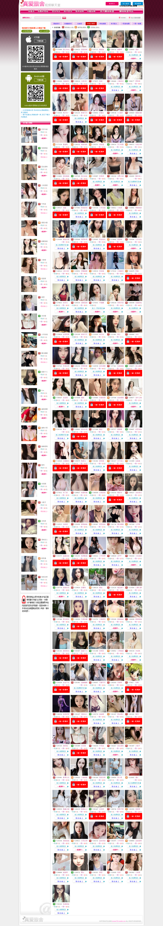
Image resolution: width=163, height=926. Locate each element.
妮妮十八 (44, 372)
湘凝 (64, 208)
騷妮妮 (101, 49)
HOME (123, 18)
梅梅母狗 (44, 446)
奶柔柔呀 (66, 714)
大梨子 (43, 502)
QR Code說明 (44, 31)
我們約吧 (84, 239)
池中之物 (138, 398)
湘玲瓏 (65, 746)
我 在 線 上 (115, 90)
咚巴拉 (101, 334)
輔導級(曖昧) (82, 27)
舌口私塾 (120, 144)
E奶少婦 (66, 271)
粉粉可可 (84, 334)
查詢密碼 (138, 4)
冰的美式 (138, 493)
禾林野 (119, 682)
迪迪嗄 (101, 714)
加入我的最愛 (136, 18)
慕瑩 (42, 297)
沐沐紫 (43, 316)
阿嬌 (137, 271)
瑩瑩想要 (84, 366)
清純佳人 (44, 540)
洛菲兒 (65, 303)
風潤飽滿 (84, 556)
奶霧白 (101, 113)
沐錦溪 (65, 524)
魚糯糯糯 (120, 366)
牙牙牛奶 (44, 129)
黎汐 (64, 429)
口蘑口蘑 (138, 587)
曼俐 (100, 81)
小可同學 (102, 556)
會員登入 (112, 4)
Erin (42, 390)
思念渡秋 (44, 167)
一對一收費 (137, 24)
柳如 (100, 587)
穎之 (118, 334)
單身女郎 (66, 366)
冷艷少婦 (120, 176)
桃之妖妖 (84, 176)
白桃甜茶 (102, 493)
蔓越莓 (65, 144)
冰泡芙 (43, 521)
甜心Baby (66, 49)
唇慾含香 (66, 239)
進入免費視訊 (133, 55)
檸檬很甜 (138, 208)
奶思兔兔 (138, 429)
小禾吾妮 (102, 208)
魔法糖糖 (44, 353)
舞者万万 (84, 113)
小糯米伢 (120, 81)
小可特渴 (44, 334)
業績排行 (56, 24)
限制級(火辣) (69, 27)
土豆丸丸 (138, 239)
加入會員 (126, 4)
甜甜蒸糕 (84, 49)
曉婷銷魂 (138, 619)
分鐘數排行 (68, 24)
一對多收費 (126, 24)
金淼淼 (137, 461)
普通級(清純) (94, 27)
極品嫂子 (120, 587)
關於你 (119, 493)
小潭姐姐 (120, 651)
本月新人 (114, 24)
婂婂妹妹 (120, 619)
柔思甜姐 (102, 524)
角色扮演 (84, 208)
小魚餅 (119, 208)
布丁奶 (65, 493)
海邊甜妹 (44, 148)
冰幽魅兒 (66, 461)
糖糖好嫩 (138, 113)
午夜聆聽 (84, 619)
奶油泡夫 (102, 239)
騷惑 (100, 429)
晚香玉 (83, 461)
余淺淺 (43, 484)
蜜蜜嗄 (119, 429)
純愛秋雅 (84, 493)
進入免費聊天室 (133, 182)
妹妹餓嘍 (120, 398)
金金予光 (66, 682)
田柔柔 (101, 176)
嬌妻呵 (119, 49)
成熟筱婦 (84, 303)
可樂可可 (102, 682)
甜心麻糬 (138, 366)
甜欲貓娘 (66, 176)
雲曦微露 (84, 271)
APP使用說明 (26, 31)
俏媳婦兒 (66, 81)
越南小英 (44, 428)
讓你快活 (66, 651)
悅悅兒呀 (44, 577)
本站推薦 (102, 24)
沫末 (137, 334)
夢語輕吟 (66, 619)
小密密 (43, 260)
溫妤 (137, 49)
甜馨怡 (83, 587)
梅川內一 (66, 113)
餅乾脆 (43, 558)
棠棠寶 (65, 398)
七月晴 (137, 524)
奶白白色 (84, 429)
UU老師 (120, 113)
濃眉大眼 (44, 223)
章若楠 (101, 271)
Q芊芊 (119, 556)
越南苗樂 (44, 409)
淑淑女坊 (66, 587)
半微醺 (101, 303)
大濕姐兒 (120, 271)
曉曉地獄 (84, 144)
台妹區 (79, 24)
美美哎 (101, 651)
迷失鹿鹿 (102, 366)
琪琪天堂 (120, 303)
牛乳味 (43, 204)
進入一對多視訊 (97, 308)
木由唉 (137, 651)
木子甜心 (120, 461)
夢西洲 (137, 81)
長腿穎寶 (102, 398)
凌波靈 (101, 144)
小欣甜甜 (44, 185)
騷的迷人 (138, 176)
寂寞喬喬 (66, 334)
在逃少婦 (138, 144)
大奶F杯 (84, 81)
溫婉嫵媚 (84, 682)
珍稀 (137, 682)
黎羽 (42, 465)
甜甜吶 (119, 239)
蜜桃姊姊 (84, 524)
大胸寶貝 (102, 619)
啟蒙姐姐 (44, 241)
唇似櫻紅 (120, 714)
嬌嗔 (82, 398)
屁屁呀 (43, 278)
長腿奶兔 (138, 303)
